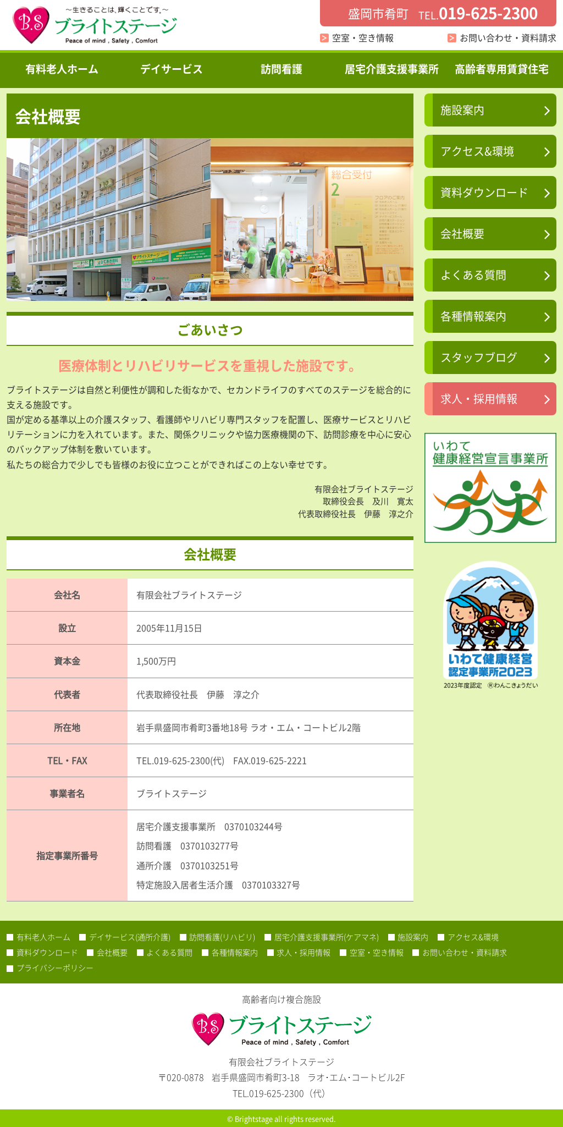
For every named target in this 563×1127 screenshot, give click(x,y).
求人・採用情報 (478, 398)
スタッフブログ (478, 357)
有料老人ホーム (61, 68)
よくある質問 (473, 275)
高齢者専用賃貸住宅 (502, 68)
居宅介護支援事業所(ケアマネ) (326, 936)
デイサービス (171, 68)
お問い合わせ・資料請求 (508, 37)
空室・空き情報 (363, 37)
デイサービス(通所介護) (129, 936)
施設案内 (462, 110)
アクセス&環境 (477, 151)
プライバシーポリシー (54, 967)
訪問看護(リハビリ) (222, 936)
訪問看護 (281, 68)
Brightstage (254, 1118)
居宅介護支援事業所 (392, 68)
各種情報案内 (473, 316)
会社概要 (462, 233)
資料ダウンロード (484, 192)
